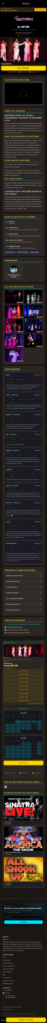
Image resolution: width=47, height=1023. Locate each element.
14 (7, 725)
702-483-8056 (8, 990)
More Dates (23, 763)
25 (28, 728)
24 (23, 728)
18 (28, 725)
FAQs (4, 975)
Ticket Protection (7, 972)
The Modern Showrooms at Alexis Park (17, 624)
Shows (4, 957)
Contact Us (8, 993)
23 (18, 728)
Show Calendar (6, 960)
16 (18, 725)
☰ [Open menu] (3, 3)
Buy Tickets (23, 68)
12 (34, 722)
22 (13, 728)
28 (7, 731)
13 (39, 722)
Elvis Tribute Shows (8, 963)
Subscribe (23, 922)
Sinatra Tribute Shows (8, 969)
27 (39, 728)
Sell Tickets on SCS (8, 984)
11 (28, 722)
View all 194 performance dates (35, 703)
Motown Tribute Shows (9, 966)
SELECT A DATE (26, 1020)
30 (18, 731)
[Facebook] (5, 787)
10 (23, 722)
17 (23, 725)
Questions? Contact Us (9, 981)
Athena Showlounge (34, 624)
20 (39, 725)
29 (13, 731)
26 (7, 756)
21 (7, 728)
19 (7, 753)
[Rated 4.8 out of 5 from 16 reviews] (23, 33)
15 (13, 725)
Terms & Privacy (7, 978)
